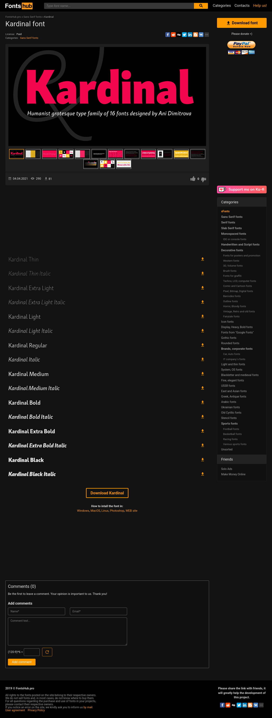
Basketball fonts (232, 434)
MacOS (95, 510)
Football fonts (231, 429)
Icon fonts (227, 321)
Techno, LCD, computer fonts (239, 281)
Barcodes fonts (232, 296)
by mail (88, 707)
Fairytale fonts (231, 316)
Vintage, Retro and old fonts (239, 311)
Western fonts (231, 260)
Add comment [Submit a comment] (22, 662)
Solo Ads (226, 469)
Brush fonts (229, 270)
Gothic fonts (228, 337)
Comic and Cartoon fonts (237, 285)
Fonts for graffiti (232, 275)
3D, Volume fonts (233, 265)
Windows (83, 510)
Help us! (260, 5)
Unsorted (226, 449)
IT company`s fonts (234, 359)
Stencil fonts (229, 418)
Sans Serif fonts (29, 37)
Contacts (242, 5)
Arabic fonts (228, 401)
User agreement (15, 710)
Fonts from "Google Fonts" (237, 332)
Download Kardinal (107, 493)
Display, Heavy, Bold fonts (237, 327)
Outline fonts (230, 301)
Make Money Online (233, 474)
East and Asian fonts (234, 391)
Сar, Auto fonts (231, 354)
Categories (222, 5)
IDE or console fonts (234, 239)
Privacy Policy (36, 710)
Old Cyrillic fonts (231, 412)
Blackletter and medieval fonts (239, 375)
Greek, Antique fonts (233, 396)
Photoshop (117, 510)
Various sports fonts (235, 444)
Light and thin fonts (233, 364)
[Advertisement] (107, 219)
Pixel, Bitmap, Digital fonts (238, 291)
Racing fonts (230, 439)
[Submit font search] (201, 6)
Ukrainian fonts (230, 407)
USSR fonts (228, 385)
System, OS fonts (231, 369)
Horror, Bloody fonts (234, 306)
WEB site (131, 510)
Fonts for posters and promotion (241, 255)
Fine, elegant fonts (232, 380)
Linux (105, 510)
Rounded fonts (230, 343)
